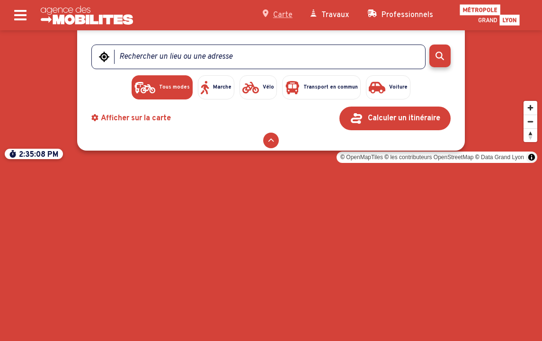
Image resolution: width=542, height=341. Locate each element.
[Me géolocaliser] (104, 57)
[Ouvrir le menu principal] (20, 15)
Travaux (330, 14)
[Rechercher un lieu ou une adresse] (263, 57)
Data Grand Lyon (502, 330)
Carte (278, 14)
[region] (271, 185)
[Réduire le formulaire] (271, 142)
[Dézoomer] (530, 295)
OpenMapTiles (364, 330)
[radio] (130, 88)
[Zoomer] (530, 281)
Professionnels (400, 14)
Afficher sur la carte (131, 120)
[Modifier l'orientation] (530, 308)
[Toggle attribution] (531, 330)
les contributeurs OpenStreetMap (431, 330)
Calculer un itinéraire (404, 120)
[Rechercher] (440, 56)
